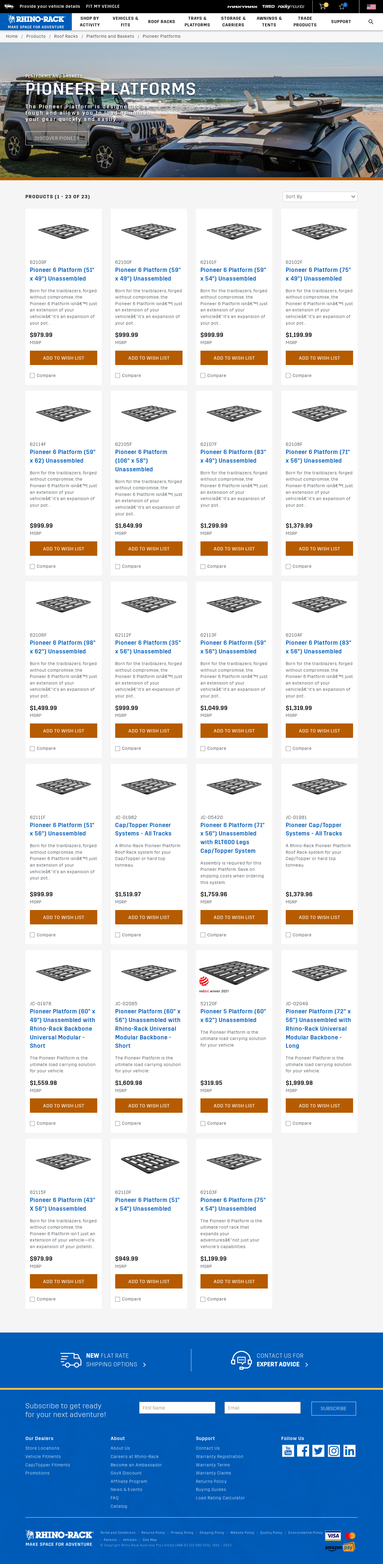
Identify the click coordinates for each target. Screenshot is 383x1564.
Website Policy (242, 1533)
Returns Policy (211, 1481)
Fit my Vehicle (103, 6)
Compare (46, 375)
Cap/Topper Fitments (47, 1465)
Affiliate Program (129, 1481)
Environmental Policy (305, 1533)
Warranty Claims (213, 1473)
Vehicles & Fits (126, 22)
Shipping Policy (212, 1533)
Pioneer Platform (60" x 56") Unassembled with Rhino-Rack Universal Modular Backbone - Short (148, 1028)
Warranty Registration (220, 1456)
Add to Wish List (63, 358)
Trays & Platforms (197, 22)
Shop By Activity (90, 22)
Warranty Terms (213, 1465)
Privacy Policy (182, 1533)
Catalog (119, 1506)
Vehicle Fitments (43, 1456)
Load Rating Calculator (220, 1498)
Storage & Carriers (233, 22)
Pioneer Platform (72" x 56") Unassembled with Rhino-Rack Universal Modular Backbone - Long (318, 1028)
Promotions (37, 1473)
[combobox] (320, 197)
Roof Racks (161, 21)
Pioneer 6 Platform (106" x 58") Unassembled (141, 461)
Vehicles (130, 1540)
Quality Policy (271, 1533)
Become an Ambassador (136, 1465)
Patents (110, 1540)
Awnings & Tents (269, 22)
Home (12, 36)
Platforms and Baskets (110, 36)
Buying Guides (211, 1489)
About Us (120, 1448)
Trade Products (305, 22)
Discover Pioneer (57, 138)
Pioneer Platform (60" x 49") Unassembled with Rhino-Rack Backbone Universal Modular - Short (62, 1028)
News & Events (126, 1489)
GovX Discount (126, 1473)
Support (341, 21)
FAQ (115, 1498)
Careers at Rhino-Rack (135, 1456)
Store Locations (42, 1448)
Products (36, 36)
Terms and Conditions (118, 1533)
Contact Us (208, 1448)
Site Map (150, 1540)
